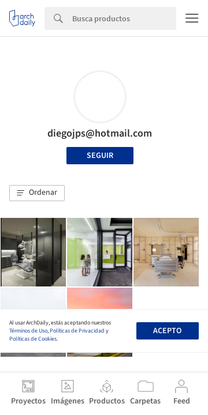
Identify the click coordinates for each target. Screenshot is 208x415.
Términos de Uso (28, 331)
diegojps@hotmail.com (99, 133)
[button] (37, 193)
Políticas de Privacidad (77, 331)
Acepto (167, 331)
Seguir (100, 155)
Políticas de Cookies (33, 339)
